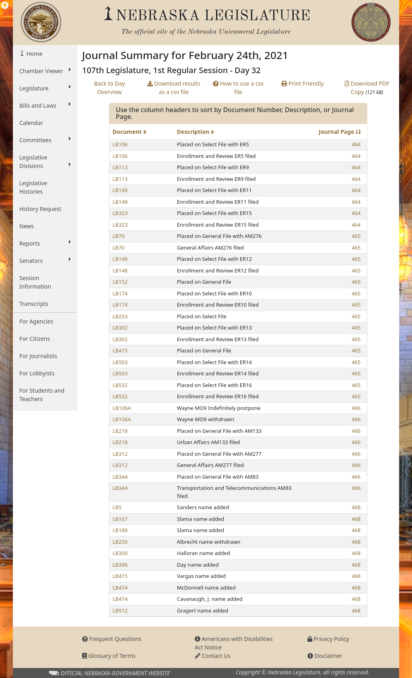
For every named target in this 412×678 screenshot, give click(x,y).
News (26, 226)
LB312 (120, 453)
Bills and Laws (45, 105)
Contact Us (213, 656)
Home (33, 53)
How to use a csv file (238, 88)
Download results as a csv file (173, 88)
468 (356, 507)
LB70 (119, 236)
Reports (45, 243)
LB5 (117, 507)
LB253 (120, 316)
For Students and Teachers (41, 395)
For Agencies (36, 321)
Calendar (31, 123)
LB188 (120, 530)
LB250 (120, 541)
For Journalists (38, 356)
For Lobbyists (36, 373)
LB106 (120, 144)
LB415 (120, 350)
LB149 (120, 190)
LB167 (120, 518)
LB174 (120, 293)
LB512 (120, 610)
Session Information (35, 282)
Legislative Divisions (45, 162)
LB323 (120, 213)
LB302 (120, 327)
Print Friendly (302, 83)
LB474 (120, 587)
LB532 (120, 385)
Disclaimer (324, 656)
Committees (45, 140)
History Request (40, 209)
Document (129, 131)
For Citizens (34, 338)
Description (195, 131)
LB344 (120, 476)
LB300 (120, 553)
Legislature (45, 88)
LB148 (120, 258)
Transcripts (33, 303)
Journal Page (339, 131)
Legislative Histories (33, 187)
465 (356, 236)
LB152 (120, 281)
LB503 (120, 362)
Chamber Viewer (45, 71)
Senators (45, 260)
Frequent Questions (112, 639)
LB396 (120, 564)
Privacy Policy (328, 639)
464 (356, 144)
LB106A (122, 408)
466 (356, 408)
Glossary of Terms (109, 656)
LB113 (120, 167)
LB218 (120, 430)
